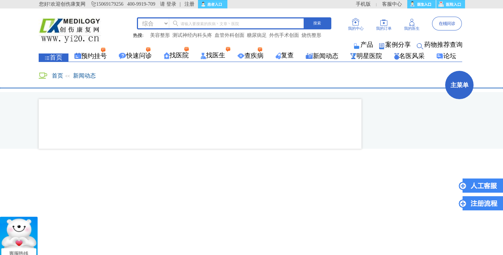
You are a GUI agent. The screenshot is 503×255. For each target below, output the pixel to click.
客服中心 (392, 4)
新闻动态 (84, 76)
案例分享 (395, 44)
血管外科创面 (229, 35)
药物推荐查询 (440, 44)
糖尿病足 (257, 35)
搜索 (317, 23)
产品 (364, 44)
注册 (189, 4)
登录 (171, 4)
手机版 (363, 4)
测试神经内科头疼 (192, 35)
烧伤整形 (311, 35)
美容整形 (160, 35)
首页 (57, 76)
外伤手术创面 (284, 35)
